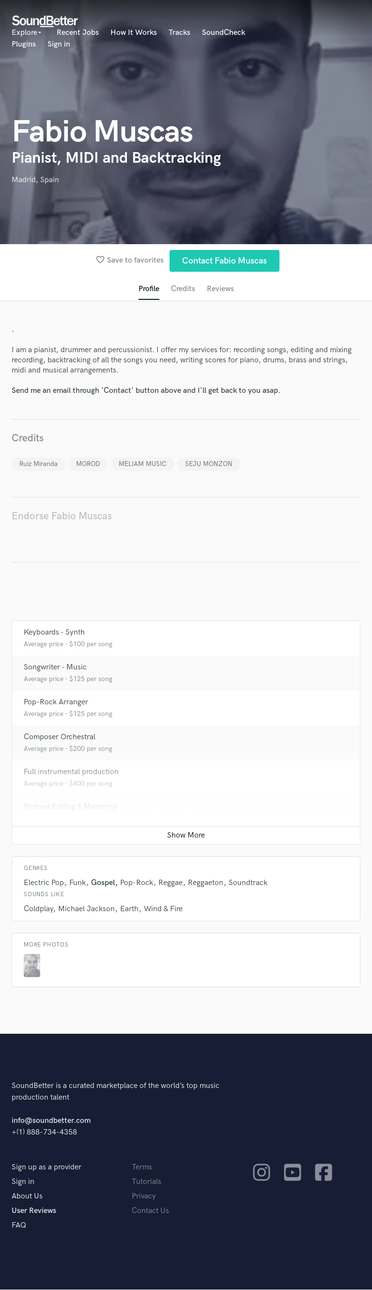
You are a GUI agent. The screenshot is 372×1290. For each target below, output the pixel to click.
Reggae (170, 883)
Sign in (58, 44)
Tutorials (146, 1182)
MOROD (88, 464)
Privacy (144, 1196)
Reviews (220, 289)
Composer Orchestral (59, 737)
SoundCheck (223, 32)
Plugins (24, 44)
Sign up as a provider (46, 1167)
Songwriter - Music (55, 667)
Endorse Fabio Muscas (62, 516)
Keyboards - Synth (54, 632)
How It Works (133, 32)
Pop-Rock (136, 883)
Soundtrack (248, 883)
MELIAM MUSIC (143, 464)
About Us (27, 1196)
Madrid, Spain (35, 180)
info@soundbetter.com (51, 1121)
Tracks (179, 32)
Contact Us (150, 1211)
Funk (77, 883)
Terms (142, 1167)
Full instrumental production (71, 772)
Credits (183, 289)
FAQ (19, 1225)
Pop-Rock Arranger (56, 702)
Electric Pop (44, 883)
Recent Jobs (78, 32)
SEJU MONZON (208, 464)
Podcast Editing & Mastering (70, 807)
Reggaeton (205, 883)
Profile (149, 289)
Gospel (103, 883)
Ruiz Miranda (38, 464)
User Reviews (34, 1211)
